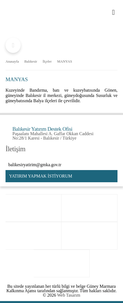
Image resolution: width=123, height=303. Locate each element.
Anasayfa (12, 61)
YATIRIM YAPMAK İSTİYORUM (40, 176)
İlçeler (47, 61)
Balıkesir (30, 61)
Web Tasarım (68, 295)
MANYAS (64, 61)
